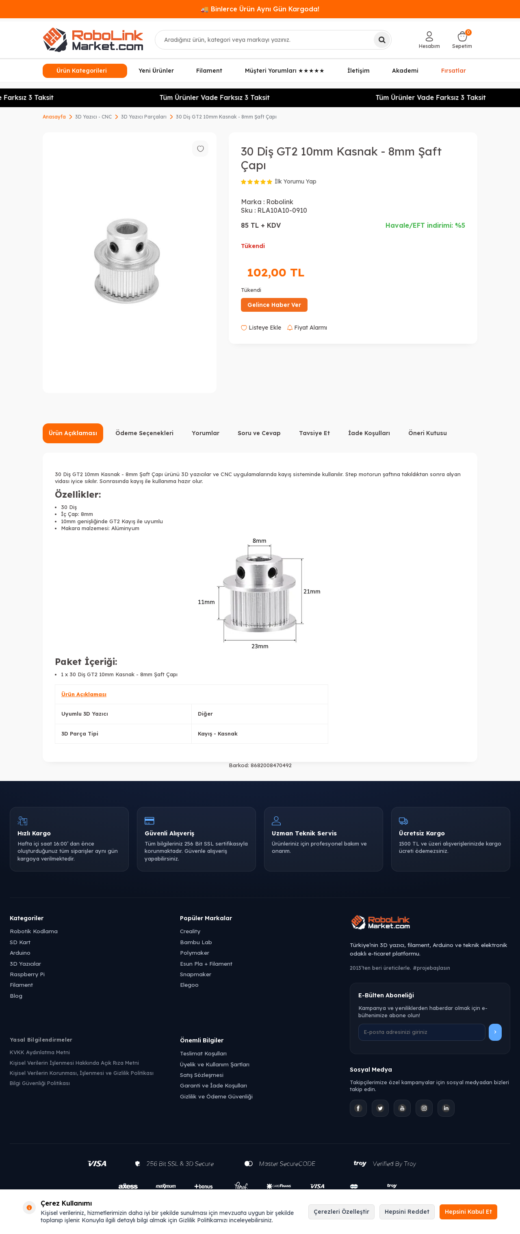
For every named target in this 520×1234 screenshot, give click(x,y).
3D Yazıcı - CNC (93, 117)
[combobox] (273, 40)
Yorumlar (205, 433)
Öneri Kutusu (427, 433)
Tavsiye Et (314, 433)
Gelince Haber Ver (274, 304)
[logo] (93, 40)
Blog (16, 995)
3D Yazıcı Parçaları (144, 117)
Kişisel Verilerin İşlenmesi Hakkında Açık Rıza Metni (74, 1062)
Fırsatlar (453, 70)
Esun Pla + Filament (206, 963)
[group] (130, 262)
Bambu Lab (196, 941)
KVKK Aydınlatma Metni (40, 1052)
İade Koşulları (369, 433)
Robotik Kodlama (34, 931)
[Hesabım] (429, 40)
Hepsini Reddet (407, 1211)
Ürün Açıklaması (73, 433)
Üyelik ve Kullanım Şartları (214, 1064)
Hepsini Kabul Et (468, 1211)
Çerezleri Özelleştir (341, 1211)
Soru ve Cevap (259, 433)
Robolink (279, 202)
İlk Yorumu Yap (295, 181)
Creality (190, 931)
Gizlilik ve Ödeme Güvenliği (216, 1096)
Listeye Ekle (261, 327)
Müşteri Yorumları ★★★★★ (285, 70)
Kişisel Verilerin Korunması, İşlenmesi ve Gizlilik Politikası (82, 1073)
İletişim (358, 70)
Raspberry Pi (27, 974)
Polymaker (194, 952)
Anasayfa (54, 117)
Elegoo (189, 984)
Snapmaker (195, 974)
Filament (209, 70)
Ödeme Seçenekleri (144, 433)
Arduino (20, 952)
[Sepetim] (462, 40)
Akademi (405, 70)
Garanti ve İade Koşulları (213, 1085)
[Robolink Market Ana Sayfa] (430, 923)
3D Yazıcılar (25, 963)
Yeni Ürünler (156, 70)
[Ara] (382, 40)
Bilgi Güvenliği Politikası (40, 1083)
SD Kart (20, 941)
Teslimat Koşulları (203, 1053)
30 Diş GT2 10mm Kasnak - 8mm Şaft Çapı (226, 117)
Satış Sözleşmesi (201, 1074)
